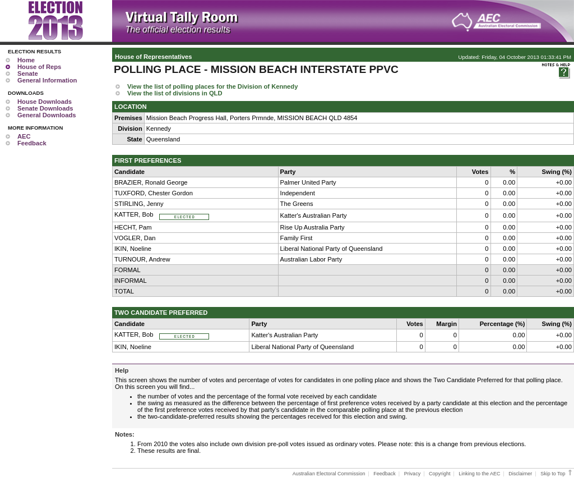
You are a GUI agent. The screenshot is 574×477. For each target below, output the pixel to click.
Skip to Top (556, 473)
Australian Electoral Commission (329, 473)
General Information (47, 80)
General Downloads (46, 115)
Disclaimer (520, 473)
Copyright (440, 473)
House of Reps (39, 66)
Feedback (32, 143)
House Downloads (44, 101)
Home (26, 60)
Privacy (412, 473)
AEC (24, 136)
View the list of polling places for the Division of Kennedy (212, 86)
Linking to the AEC (479, 473)
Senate (27, 73)
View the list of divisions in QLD (175, 93)
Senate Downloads (45, 108)
